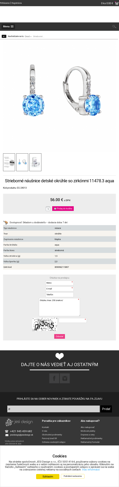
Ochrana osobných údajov (53, 442)
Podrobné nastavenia (73, 476)
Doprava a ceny (88, 435)
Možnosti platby (88, 431)
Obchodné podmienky (52, 435)
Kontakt (45, 427)
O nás (44, 431)
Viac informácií (91, 469)
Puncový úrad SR (49, 438)
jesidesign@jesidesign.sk (21, 435)
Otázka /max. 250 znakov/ (59, 307)
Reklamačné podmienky (91, 438)
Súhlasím (47, 476)
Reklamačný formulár (90, 442)
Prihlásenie (5, 3)
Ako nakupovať (88, 427)
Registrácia (17, 3)
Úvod (27, 36)
